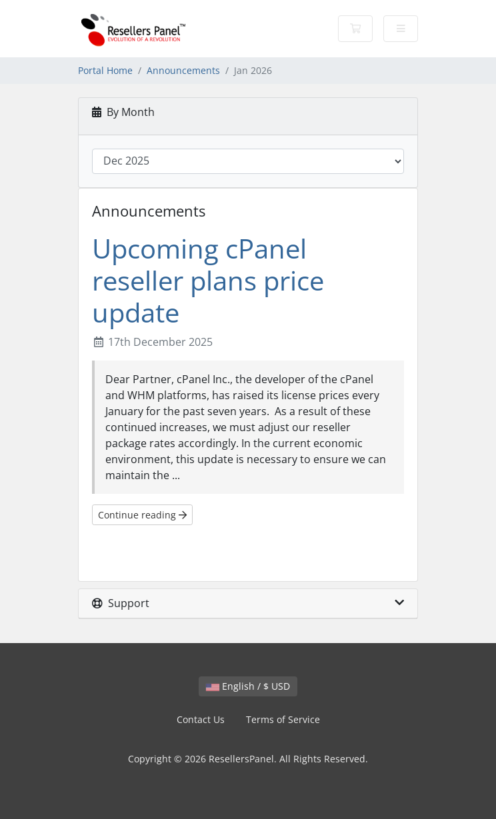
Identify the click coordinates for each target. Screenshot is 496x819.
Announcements (183, 70)
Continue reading (142, 514)
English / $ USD (248, 686)
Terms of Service (283, 719)
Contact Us (201, 719)
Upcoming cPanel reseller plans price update (208, 280)
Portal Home (105, 70)
